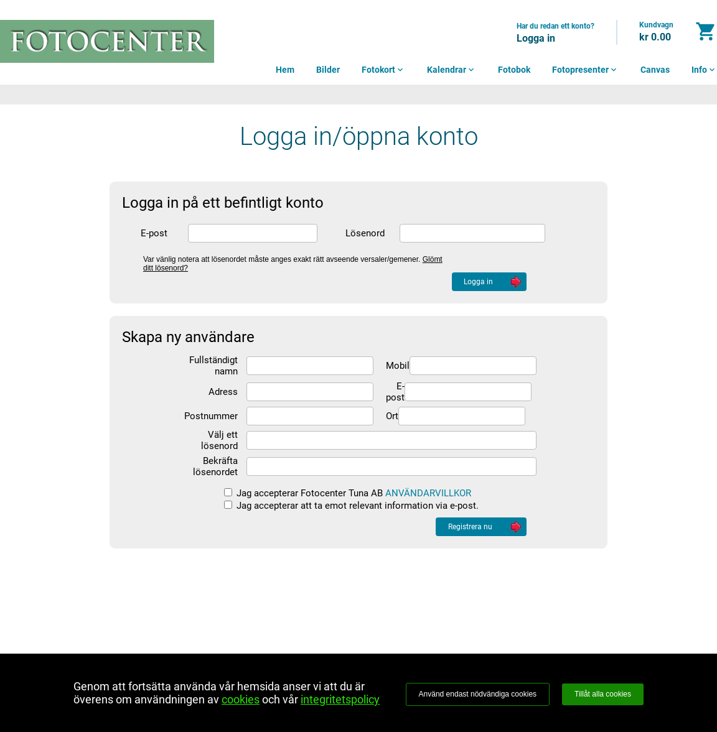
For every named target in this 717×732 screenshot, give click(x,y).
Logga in (536, 38)
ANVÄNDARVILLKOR (428, 493)
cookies (241, 699)
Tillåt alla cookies (602, 694)
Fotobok (514, 70)
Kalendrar (451, 70)
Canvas (655, 70)
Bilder (328, 70)
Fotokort (383, 70)
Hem (285, 70)
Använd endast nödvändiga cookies (478, 694)
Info (704, 70)
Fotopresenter (585, 70)
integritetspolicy (340, 699)
